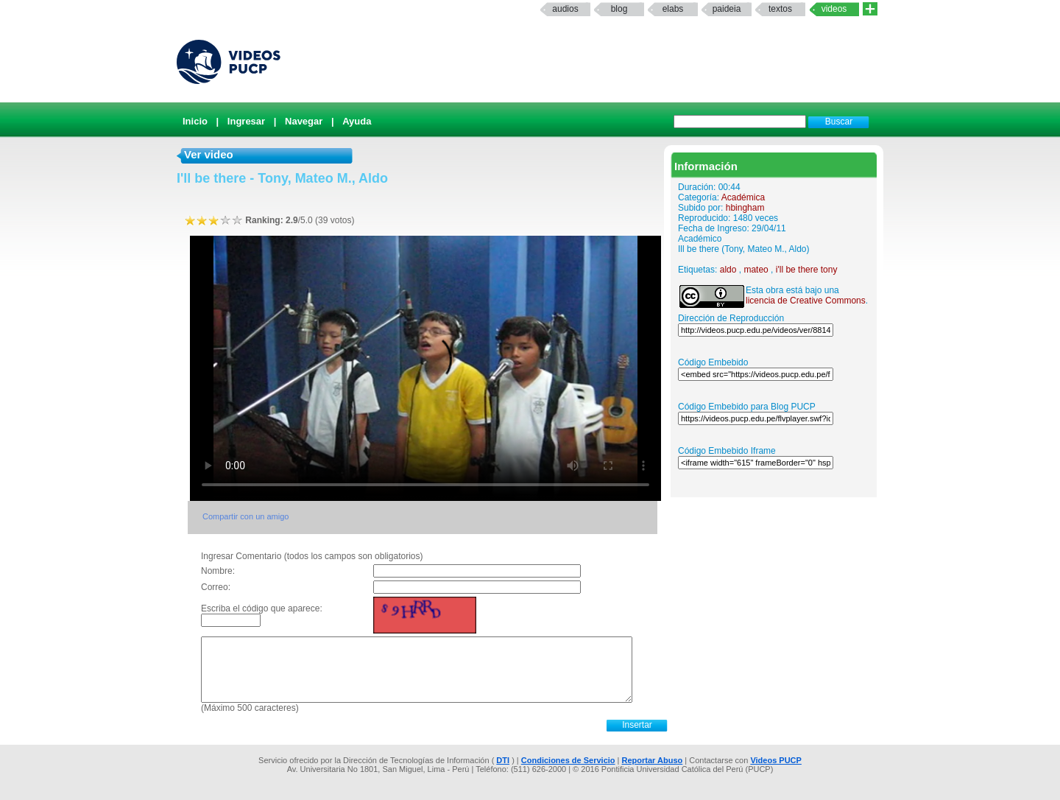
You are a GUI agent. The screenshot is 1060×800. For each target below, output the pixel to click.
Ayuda (356, 121)
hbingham (745, 208)
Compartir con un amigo (245, 516)
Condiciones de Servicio (568, 760)
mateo (755, 269)
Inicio (195, 121)
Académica (743, 197)
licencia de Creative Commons (806, 300)
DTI (502, 760)
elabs (673, 9)
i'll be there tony (807, 269)
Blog (619, 9)
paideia (727, 9)
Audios (565, 9)
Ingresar (246, 121)
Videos (834, 9)
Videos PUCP (776, 760)
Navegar (303, 121)
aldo (728, 269)
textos (780, 9)
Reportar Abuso (652, 760)
